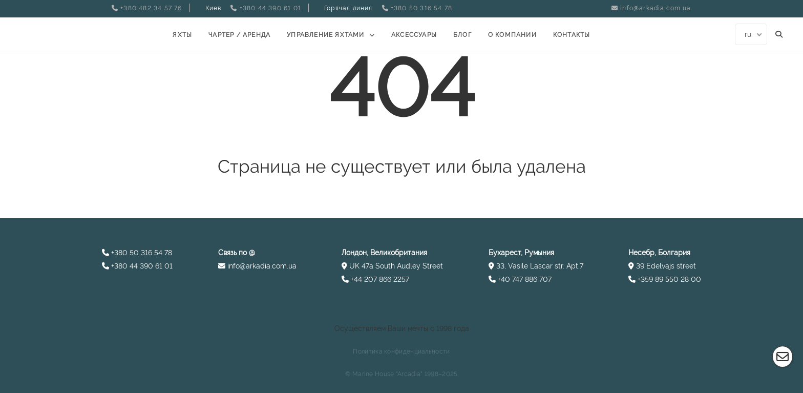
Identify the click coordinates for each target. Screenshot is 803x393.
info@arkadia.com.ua (655, 8)
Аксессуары (414, 34)
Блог (462, 34)
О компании (512, 34)
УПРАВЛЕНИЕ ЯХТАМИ (325, 34)
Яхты (182, 34)
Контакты (571, 34)
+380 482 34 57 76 (151, 8)
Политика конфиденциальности (401, 351)
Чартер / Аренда (239, 34)
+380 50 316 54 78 (421, 8)
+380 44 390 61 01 (270, 8)
